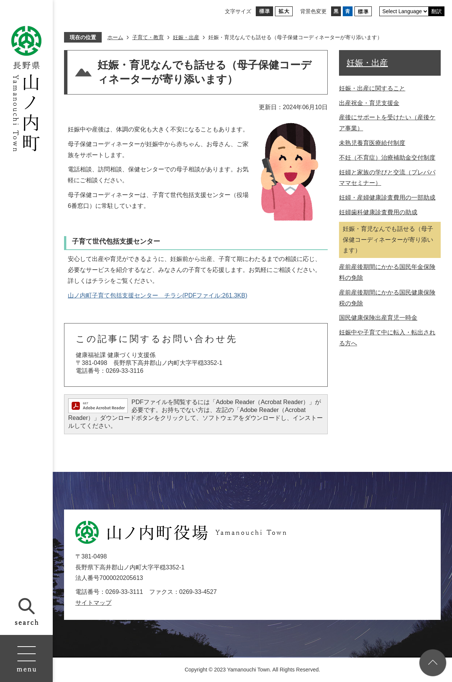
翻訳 (436, 11)
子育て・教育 (148, 37)
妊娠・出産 (186, 37)
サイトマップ (93, 603)
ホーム (115, 37)
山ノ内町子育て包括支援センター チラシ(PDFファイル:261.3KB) (157, 295)
